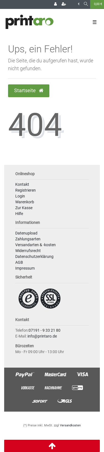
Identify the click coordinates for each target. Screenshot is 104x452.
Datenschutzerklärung (34, 256)
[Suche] (86, 4)
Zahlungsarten (27, 239)
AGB (19, 262)
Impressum (25, 268)
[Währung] (79, 4)
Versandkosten (70, 425)
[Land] (72, 4)
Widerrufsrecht (28, 250)
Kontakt (22, 184)
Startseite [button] (28, 90)
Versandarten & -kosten (35, 245)
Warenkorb (24, 202)
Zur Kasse (23, 208)
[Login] (55, 4)
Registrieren (25, 190)
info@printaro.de (42, 336)
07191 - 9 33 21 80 (44, 330)
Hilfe (19, 213)
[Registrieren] (64, 4)
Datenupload (26, 233)
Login (20, 196)
